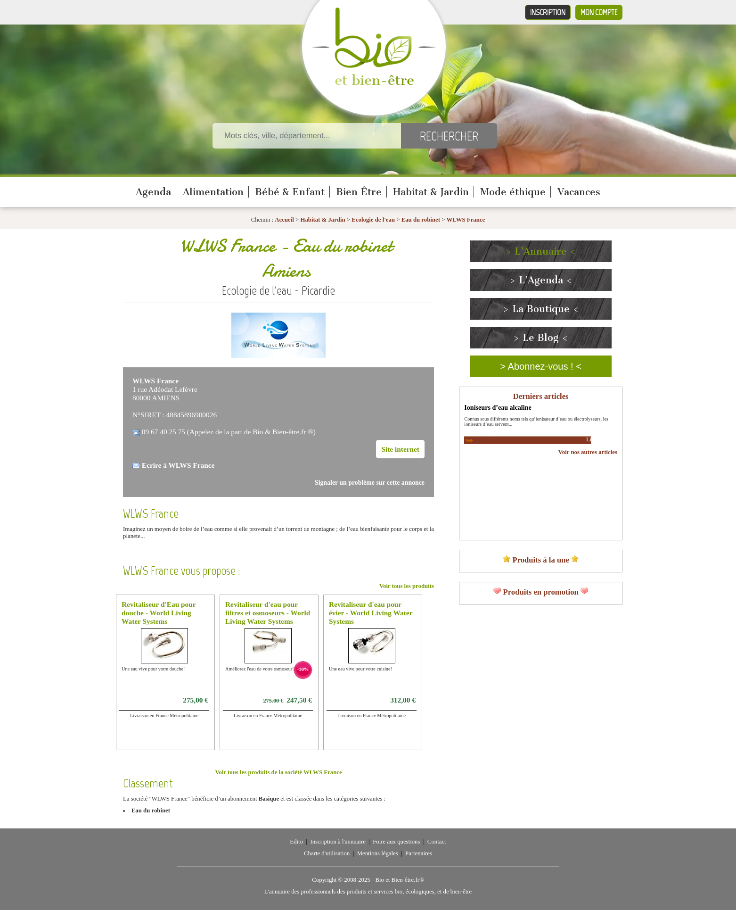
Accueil (284, 219)
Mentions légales (377, 853)
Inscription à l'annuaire (337, 841)
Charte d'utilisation (327, 853)
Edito (296, 841)
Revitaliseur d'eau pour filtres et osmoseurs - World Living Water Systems (267, 612)
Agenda (153, 192)
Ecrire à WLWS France (178, 465)
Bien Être (359, 192)
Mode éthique (513, 192)
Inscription (547, 12)
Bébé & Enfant (290, 192)
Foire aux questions (396, 841)
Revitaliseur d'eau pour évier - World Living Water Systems (370, 612)
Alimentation (213, 192)
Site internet (400, 449)
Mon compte (599, 12)
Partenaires (418, 853)
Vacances (578, 192)
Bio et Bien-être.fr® (399, 880)
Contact (436, 841)
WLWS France (466, 219)
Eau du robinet (421, 219)
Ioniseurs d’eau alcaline (497, 407)
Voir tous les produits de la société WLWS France (278, 772)
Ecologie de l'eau (373, 219)
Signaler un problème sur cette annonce (370, 482)
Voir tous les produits (406, 586)
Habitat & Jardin (431, 192)
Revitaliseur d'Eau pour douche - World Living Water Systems (159, 612)
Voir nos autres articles (587, 452)
